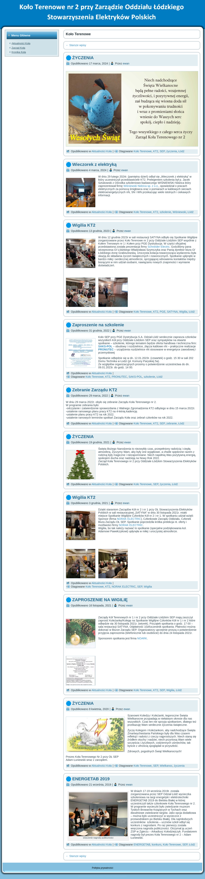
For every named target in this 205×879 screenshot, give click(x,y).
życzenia (171, 151)
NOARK (142, 638)
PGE (163, 311)
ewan (126, 63)
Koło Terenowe (143, 151)
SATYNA (172, 311)
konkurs (156, 844)
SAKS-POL (105, 346)
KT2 (155, 151)
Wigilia (183, 311)
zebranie (171, 423)
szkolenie (165, 212)
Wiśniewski (179, 212)
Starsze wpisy (76, 45)
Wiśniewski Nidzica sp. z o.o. (141, 185)
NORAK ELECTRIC (129, 518)
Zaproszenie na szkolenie (98, 324)
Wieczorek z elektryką (94, 164)
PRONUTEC (119, 376)
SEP (162, 151)
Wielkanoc (166, 765)
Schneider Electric (159, 246)
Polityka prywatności (102, 868)
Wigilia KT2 (83, 225)
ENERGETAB (142, 844)
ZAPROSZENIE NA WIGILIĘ (100, 599)
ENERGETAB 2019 (91, 778)
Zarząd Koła (18, 47)
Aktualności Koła (21, 43)
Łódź (181, 151)
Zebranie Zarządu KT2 (94, 389)
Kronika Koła (19, 52)
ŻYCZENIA (83, 57)
